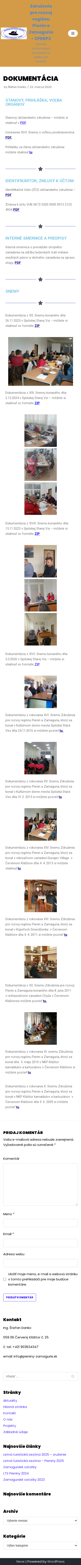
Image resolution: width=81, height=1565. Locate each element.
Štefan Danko (17, 87)
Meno (8, 1214)
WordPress (56, 1561)
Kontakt (9, 1413)
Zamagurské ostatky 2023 (24, 1479)
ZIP (37, 403)
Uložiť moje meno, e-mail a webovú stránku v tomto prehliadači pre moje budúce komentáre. (43, 1279)
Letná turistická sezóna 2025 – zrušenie (34, 1454)
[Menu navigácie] (73, 33)
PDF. (8, 137)
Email (8, 1234)
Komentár (11, 1158)
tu (60, 797)
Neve (20, 1561)
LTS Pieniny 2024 (16, 1473)
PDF (16, 210)
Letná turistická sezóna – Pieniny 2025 (33, 1460)
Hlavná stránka (15, 1406)
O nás (8, 1419)
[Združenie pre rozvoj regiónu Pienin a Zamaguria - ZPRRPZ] (27, 33)
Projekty (9, 1425)
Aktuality (10, 1400)
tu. (62, 731)
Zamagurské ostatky (20, 1467)
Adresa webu (13, 1254)
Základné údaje (15, 1432)
